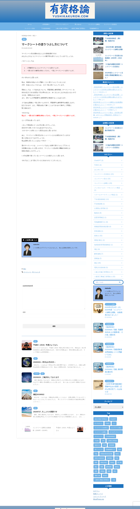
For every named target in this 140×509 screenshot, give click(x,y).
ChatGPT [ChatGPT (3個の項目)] (113, 402)
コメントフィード (99, 479)
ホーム (30, 24)
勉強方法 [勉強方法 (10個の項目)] (97, 428)
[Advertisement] (39, 180)
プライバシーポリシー (62, 24)
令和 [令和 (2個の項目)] (103, 423)
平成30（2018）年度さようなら (49, 344)
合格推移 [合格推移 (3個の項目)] (111, 428)
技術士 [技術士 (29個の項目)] (117, 436)
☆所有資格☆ (46, 24)
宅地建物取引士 (94, 28)
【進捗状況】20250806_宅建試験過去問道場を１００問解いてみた (114, 342)
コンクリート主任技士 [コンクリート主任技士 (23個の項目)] (101, 410)
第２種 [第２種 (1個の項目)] (119, 445)
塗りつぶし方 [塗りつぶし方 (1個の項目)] (99, 432)
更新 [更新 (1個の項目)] (96, 445)
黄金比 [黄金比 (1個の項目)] (105, 458)
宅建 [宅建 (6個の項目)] (119, 432)
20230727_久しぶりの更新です (49, 421)
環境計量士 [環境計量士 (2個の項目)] (103, 445)
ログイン (96, 474)
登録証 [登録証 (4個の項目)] (112, 445)
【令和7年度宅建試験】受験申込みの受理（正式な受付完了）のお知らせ (114, 372)
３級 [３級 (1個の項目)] (113, 463)
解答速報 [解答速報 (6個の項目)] (109, 450)
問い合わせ (78, 24)
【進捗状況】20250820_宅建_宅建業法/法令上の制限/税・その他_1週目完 (114, 325)
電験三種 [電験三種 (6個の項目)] (97, 458)
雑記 (110, 28)
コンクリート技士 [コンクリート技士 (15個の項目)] (116, 410)
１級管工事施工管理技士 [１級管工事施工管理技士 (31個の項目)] (102, 463)
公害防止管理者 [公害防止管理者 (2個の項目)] (112, 423)
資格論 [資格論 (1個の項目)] (102, 454)
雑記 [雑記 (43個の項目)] (115, 454)
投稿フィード (97, 477)
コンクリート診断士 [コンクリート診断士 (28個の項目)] (100, 415)
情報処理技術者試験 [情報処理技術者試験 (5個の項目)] (106, 436)
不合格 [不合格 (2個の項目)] (97, 423)
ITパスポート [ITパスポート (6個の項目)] (98, 406)
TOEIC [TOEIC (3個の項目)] (108, 406)
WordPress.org (98, 482)
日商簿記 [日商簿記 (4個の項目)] (109, 441)
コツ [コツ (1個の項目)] (114, 406)
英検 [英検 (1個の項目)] (101, 450)
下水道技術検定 (45, 28)
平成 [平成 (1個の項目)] (96, 436)
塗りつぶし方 (36, 271)
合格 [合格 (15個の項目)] (104, 428)
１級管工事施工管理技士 (78, 28)
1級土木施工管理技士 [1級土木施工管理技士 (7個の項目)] (101, 402)
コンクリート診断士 (94, 24)
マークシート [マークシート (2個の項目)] (99, 419)
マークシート (27, 271)
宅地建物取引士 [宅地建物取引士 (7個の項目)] (110, 432)
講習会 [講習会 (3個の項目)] (117, 450)
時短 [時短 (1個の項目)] (117, 441)
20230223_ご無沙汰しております (50, 382)
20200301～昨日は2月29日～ (48, 363)
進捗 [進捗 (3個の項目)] (109, 454)
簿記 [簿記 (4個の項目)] (96, 450)
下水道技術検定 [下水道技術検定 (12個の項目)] (110, 419)
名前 (24, 311)
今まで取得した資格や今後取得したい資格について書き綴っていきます (70, 503)
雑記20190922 (43, 402)
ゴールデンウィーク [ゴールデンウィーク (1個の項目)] (115, 415)
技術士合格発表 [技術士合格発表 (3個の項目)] (99, 441)
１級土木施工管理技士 (62, 28)
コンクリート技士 (29, 28)
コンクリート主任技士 (110, 24)
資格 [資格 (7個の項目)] (96, 454)
